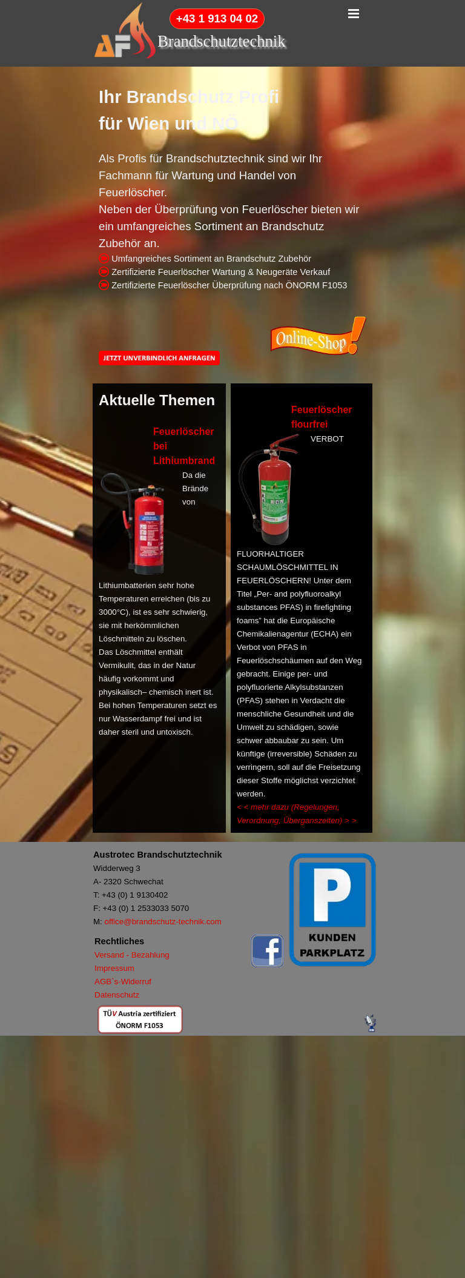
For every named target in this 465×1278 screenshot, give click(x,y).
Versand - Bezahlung (132, 954)
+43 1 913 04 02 (217, 18)
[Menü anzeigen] (353, 13)
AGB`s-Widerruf (122, 981)
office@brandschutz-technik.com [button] (163, 921)
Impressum (114, 968)
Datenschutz (116, 994)
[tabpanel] (232, 188)
